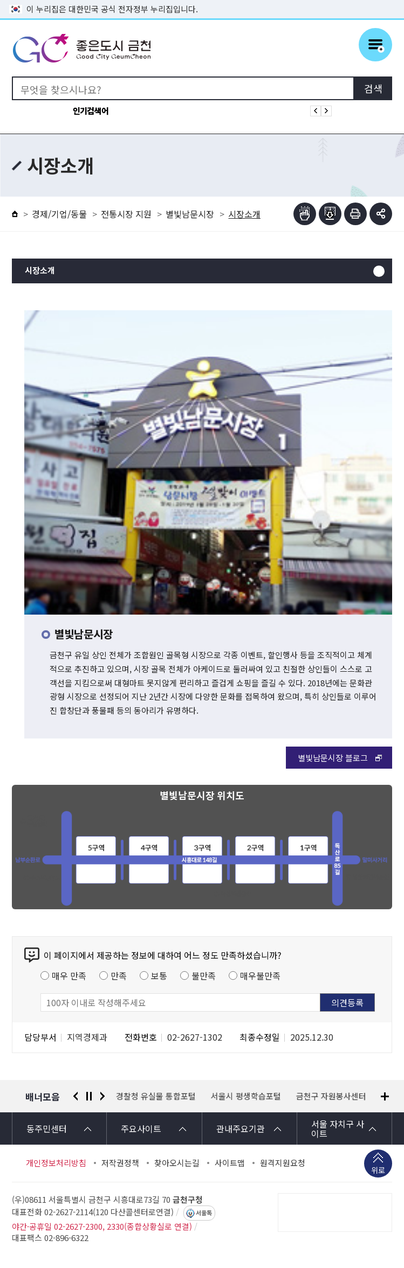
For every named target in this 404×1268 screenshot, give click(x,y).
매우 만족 (69, 975)
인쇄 (355, 214)
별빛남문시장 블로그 (333, 757)
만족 (119, 975)
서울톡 (204, 1213)
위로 (378, 1171)
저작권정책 (120, 1163)
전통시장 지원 (126, 213)
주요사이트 (141, 1128)
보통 (159, 975)
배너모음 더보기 (385, 1096)
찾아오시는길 (177, 1163)
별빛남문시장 (190, 213)
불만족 (203, 975)
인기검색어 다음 (326, 111)
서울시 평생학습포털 (246, 1096)
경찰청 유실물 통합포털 (156, 1096)
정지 (89, 1096)
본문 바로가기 (202, 0)
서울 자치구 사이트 (337, 1128)
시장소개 (40, 271)
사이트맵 (230, 1163)
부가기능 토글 (380, 214)
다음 (102, 1096)
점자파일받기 (330, 214)
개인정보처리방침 (56, 1163)
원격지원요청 (282, 1163)
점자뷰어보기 (304, 214)
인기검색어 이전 (315, 111)
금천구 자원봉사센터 (331, 1096)
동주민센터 (46, 1128)
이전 (75, 1096)
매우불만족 (260, 975)
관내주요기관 (240, 1128)
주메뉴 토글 (375, 44)
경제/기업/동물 (59, 213)
